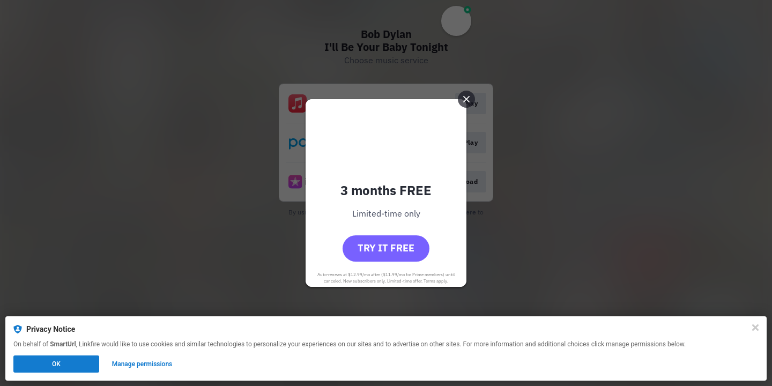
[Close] (755, 327)
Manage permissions (142, 364)
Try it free (386, 248)
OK (56, 364)
